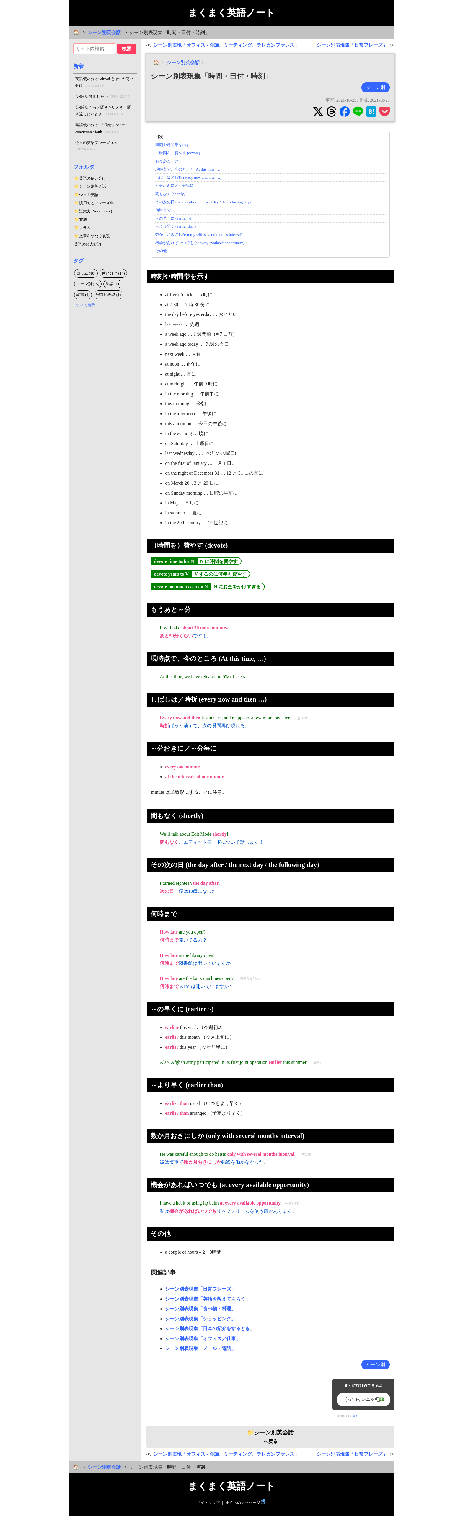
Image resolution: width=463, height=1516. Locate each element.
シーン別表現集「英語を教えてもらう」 (207, 1298)
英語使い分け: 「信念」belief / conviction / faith (101, 129)
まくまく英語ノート (231, 12)
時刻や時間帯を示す (172, 144)
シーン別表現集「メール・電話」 (200, 1348)
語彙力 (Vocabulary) (95, 211)
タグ (78, 261)
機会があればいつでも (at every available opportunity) (199, 243)
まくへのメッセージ (243, 1503)
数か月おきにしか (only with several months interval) (198, 234)
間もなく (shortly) (170, 193)
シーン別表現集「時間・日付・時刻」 (211, 76)
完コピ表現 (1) (108, 294)
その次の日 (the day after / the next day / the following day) (203, 202)
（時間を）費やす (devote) (177, 153)
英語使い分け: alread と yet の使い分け (104, 83)
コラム (85, 227)
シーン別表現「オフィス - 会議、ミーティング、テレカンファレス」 (226, 45)
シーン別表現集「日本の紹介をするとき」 (210, 1328)
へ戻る (270, 1436)
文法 (83, 219)
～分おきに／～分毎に (174, 185)
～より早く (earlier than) (175, 226)
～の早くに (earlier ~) (173, 218)
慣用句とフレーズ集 (96, 203)
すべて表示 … (88, 305)
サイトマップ (208, 1503)
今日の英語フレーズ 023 (96, 146)
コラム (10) (86, 273)
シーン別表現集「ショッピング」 (200, 1318)
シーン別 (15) (88, 284)
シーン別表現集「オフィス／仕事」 (203, 1338)
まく (355, 1415)
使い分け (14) (113, 273)
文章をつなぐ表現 (94, 236)
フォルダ (83, 167)
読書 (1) (83, 294)
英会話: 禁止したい (102, 96)
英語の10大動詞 (87, 244)
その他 (161, 251)
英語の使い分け (92, 178)
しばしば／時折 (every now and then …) (188, 177)
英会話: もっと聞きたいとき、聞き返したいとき (103, 111)
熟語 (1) (112, 284)
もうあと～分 (166, 161)
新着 (78, 66)
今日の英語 (88, 194)
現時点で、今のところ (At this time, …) (188, 169)
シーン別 (375, 87)
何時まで (163, 210)
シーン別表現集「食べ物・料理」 (200, 1308)
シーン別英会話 (104, 32)
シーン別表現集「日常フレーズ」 (352, 45)
